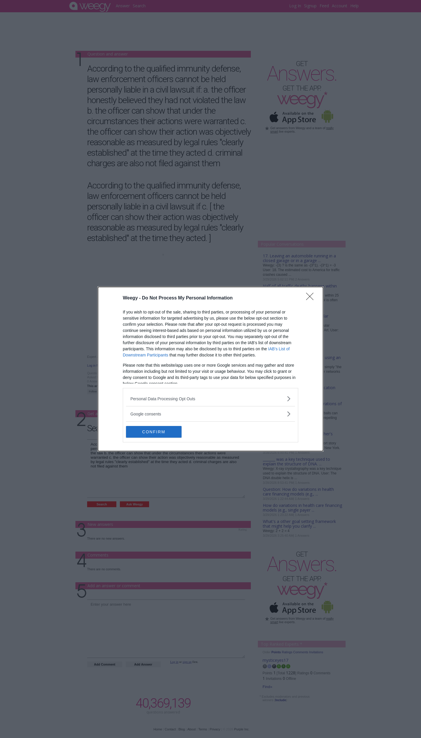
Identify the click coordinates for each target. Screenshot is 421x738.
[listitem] (210, 399)
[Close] (311, 298)
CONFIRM (153, 431)
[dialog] (210, 369)
